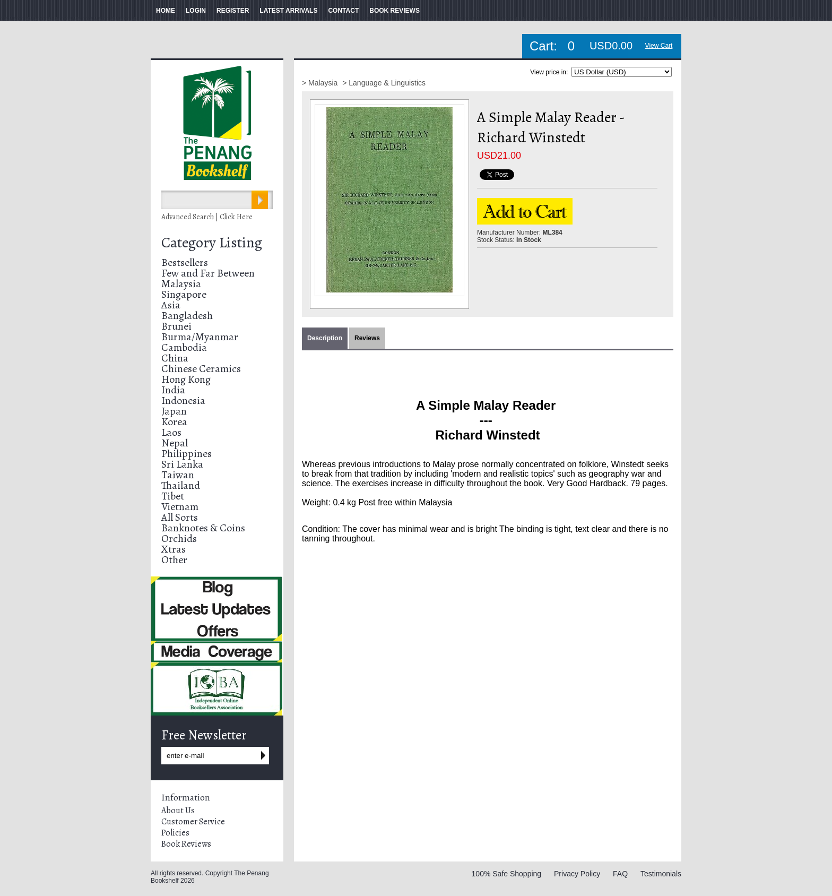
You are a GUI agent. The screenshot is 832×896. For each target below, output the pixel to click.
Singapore (183, 294)
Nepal (174, 443)
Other (174, 560)
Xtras (173, 549)
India (173, 390)
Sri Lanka (182, 464)
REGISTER (232, 10)
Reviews (367, 338)
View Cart (659, 45)
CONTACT (343, 10)
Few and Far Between (208, 273)
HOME (165, 10)
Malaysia (181, 284)
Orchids (179, 538)
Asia (170, 305)
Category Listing (211, 242)
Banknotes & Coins (203, 528)
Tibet (172, 496)
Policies (175, 833)
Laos (171, 432)
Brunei (176, 326)
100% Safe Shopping (507, 873)
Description (324, 338)
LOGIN (196, 10)
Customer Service (193, 822)
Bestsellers (184, 262)
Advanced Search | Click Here (207, 217)
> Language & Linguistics (384, 83)
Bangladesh (187, 315)
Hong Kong (186, 379)
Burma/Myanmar (199, 337)
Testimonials (660, 873)
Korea (174, 422)
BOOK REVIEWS (394, 10)
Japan (174, 411)
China (174, 358)
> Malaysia (321, 83)
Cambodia (184, 347)
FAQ (620, 873)
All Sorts (179, 517)
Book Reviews (186, 844)
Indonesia (183, 400)
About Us (178, 810)
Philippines (186, 453)
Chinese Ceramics (201, 368)
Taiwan (177, 475)
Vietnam (179, 506)
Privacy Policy (577, 873)
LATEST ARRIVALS (288, 10)
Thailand (180, 485)
